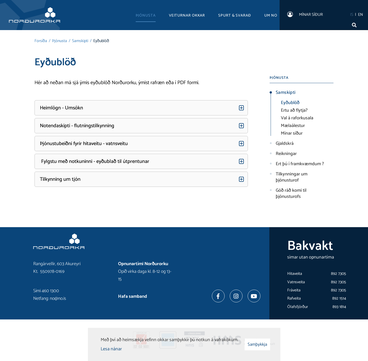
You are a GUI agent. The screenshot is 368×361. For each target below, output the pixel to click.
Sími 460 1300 (46, 291)
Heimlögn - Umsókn (61, 108)
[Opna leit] (355, 23)
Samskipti (80, 40)
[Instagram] (236, 296)
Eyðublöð (101, 40)
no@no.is (58, 298)
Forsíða (40, 40)
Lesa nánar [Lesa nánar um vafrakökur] (111, 349)
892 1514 (339, 298)
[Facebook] (218, 296)
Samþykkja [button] (257, 344)
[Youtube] (254, 296)
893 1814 (339, 307)
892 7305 (338, 273)
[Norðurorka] (34, 15)
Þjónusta (59, 40)
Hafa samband (132, 296)
